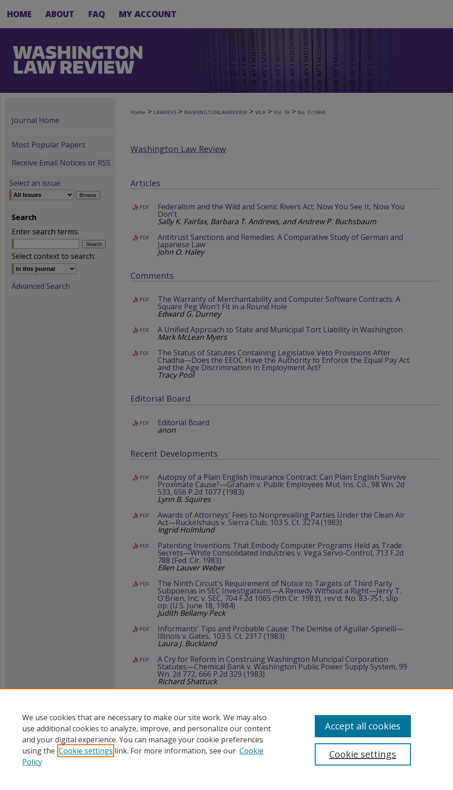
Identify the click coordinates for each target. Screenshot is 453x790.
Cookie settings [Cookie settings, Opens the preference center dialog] (362, 754)
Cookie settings (86, 751)
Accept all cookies (363, 726)
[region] (226, 739)
